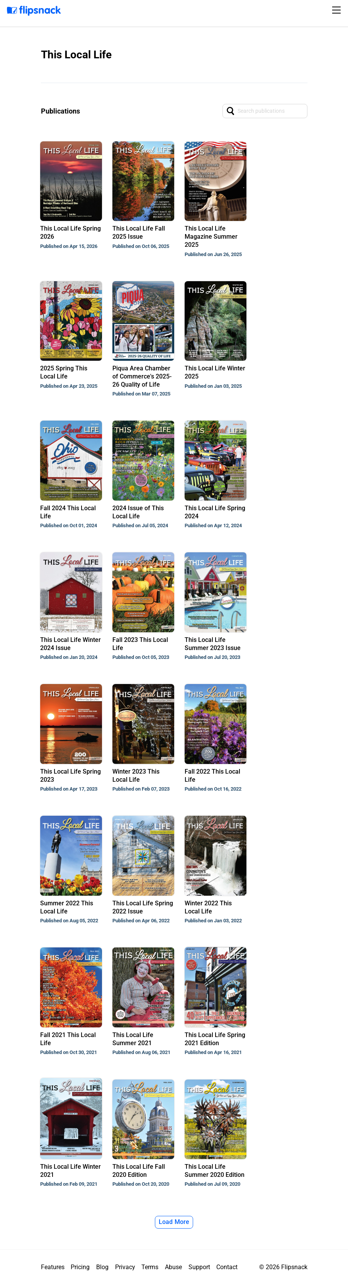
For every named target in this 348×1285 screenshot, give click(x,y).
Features (53, 1267)
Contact (227, 1267)
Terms (149, 1267)
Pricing (80, 1267)
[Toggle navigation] (337, 10)
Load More (174, 1222)
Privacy (125, 1267)
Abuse (173, 1267)
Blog (102, 1267)
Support (199, 1267)
